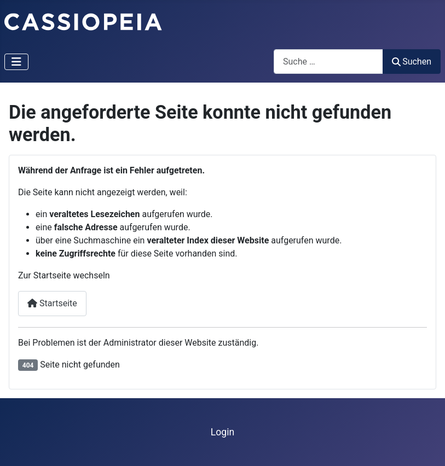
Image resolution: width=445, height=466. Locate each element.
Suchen (411, 61)
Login (222, 432)
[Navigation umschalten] (16, 62)
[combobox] (328, 61)
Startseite (52, 303)
